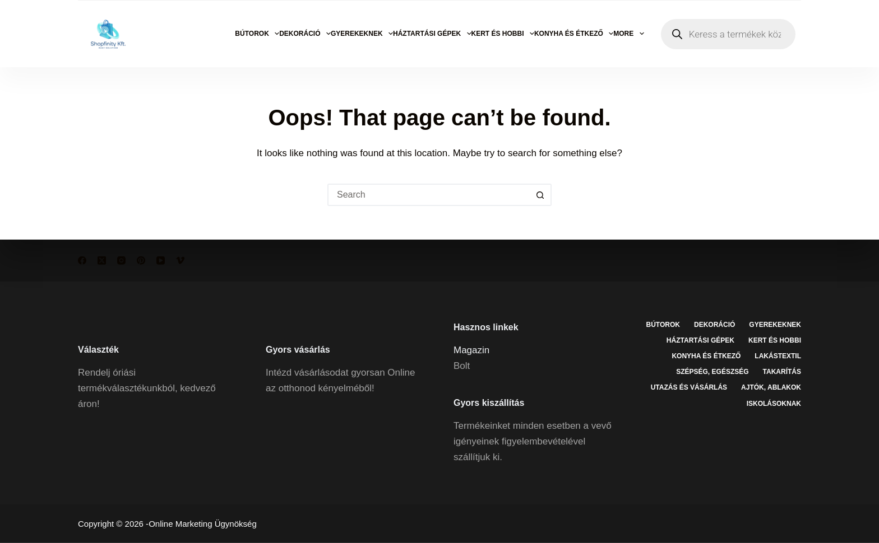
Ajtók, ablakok (771, 387)
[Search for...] (428, 195)
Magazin (471, 349)
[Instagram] (121, 260)
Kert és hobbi (502, 33)
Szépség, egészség (712, 372)
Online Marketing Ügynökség (203, 523)
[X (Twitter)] (102, 260)
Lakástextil (778, 356)
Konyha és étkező (573, 33)
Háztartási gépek (432, 33)
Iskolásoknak (774, 403)
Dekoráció (305, 33)
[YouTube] (160, 260)
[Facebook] (82, 260)
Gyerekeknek (362, 33)
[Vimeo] (180, 260)
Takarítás (782, 372)
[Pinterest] (141, 260)
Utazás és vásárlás (689, 387)
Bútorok (257, 33)
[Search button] (540, 195)
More (628, 33)
